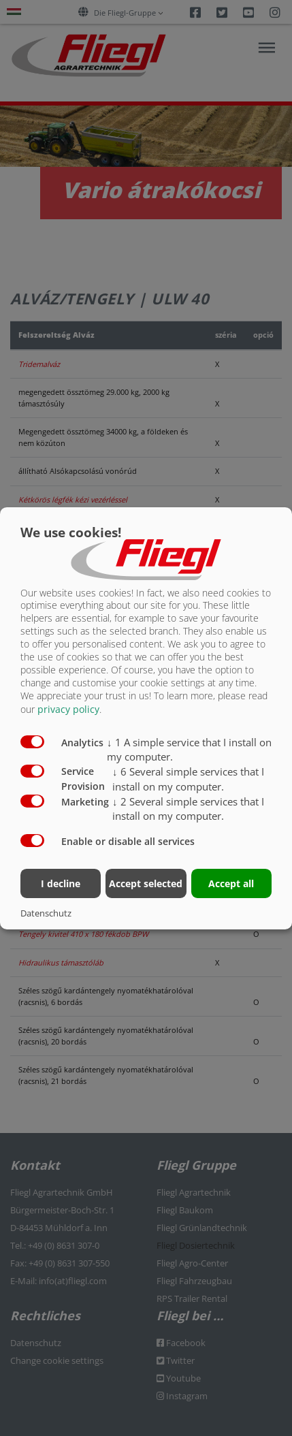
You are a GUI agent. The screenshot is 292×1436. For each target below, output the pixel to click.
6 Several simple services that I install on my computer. (188, 779)
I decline (60, 883)
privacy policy (68, 709)
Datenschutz (45, 913)
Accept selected (145, 883)
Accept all (231, 883)
